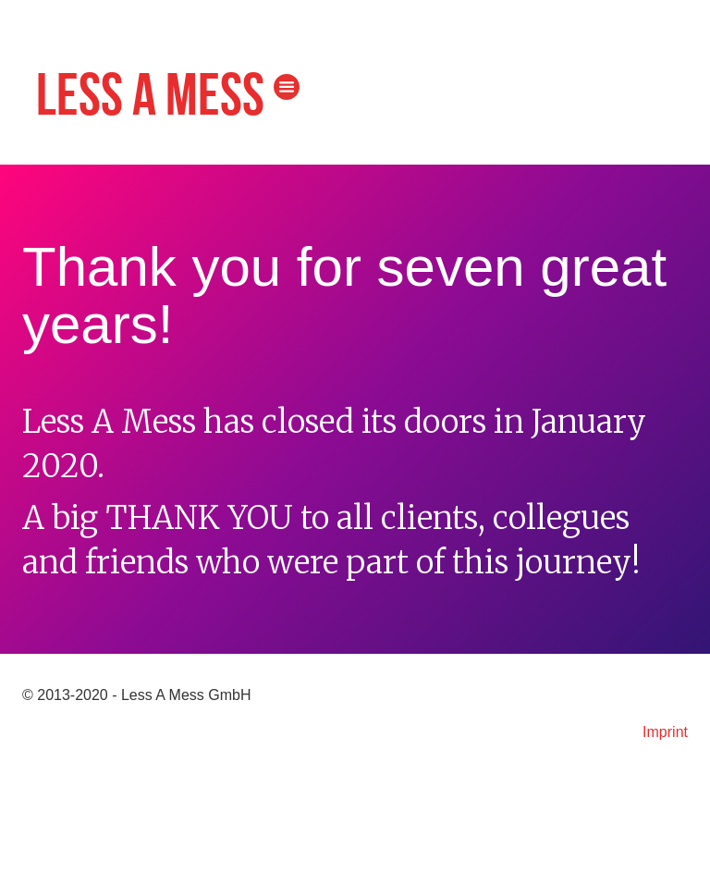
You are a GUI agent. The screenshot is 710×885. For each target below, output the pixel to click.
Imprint (665, 732)
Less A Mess (150, 97)
